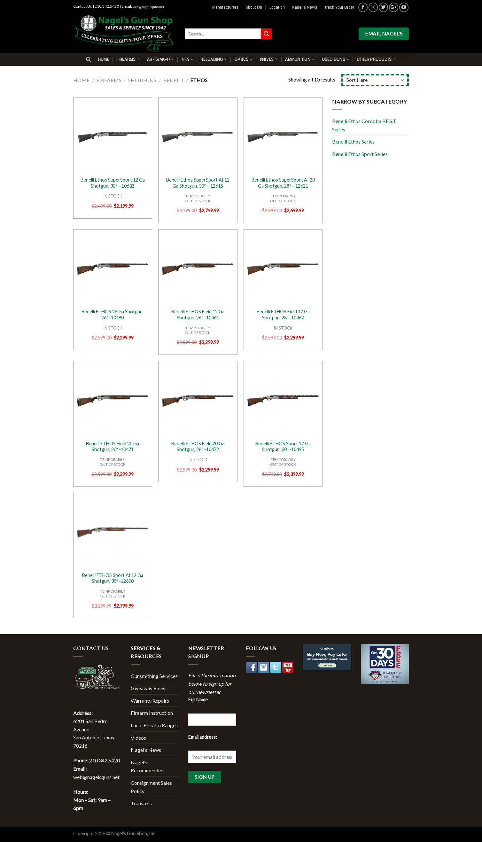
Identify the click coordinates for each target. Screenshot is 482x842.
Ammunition (300, 59)
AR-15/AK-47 (160, 59)
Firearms (128, 59)
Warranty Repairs (150, 701)
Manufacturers (225, 7)
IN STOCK (112, 196)
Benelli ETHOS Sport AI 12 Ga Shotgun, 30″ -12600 (112, 578)
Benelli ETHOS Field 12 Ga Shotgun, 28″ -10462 (283, 314)
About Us (253, 7)
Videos (138, 738)
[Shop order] (375, 80)
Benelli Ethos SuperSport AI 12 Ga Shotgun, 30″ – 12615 (197, 183)
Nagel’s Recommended (147, 766)
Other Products (376, 59)
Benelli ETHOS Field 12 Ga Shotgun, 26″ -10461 (197, 314)
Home (103, 59)
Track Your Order (339, 7)
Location (277, 7)
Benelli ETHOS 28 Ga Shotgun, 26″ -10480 (113, 314)
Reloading (213, 59)
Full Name (198, 699)
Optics (244, 59)
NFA (187, 59)
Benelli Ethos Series (353, 141)
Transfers (141, 803)
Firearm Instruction (152, 713)
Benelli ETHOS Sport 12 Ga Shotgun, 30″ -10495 (283, 446)
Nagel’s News (304, 7)
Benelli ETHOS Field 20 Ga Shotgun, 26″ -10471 (112, 446)
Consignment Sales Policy (151, 787)
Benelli (173, 80)
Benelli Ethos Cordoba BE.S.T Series (364, 125)
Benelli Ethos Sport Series (360, 154)
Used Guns (336, 59)
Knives (269, 59)
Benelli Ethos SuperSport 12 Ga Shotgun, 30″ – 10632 (113, 183)
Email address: (202, 737)
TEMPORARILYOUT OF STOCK (198, 198)
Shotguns (142, 80)
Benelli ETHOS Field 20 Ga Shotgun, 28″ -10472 (197, 446)
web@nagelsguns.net (148, 7)
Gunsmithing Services (154, 676)
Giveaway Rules (148, 688)
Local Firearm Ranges (154, 725)
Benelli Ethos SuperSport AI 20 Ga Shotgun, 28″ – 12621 (283, 183)
